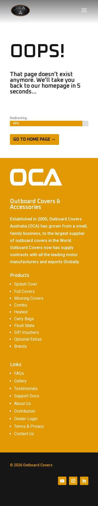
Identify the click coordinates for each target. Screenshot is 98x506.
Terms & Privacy (29, 426)
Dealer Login (25, 418)
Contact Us (24, 433)
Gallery (20, 380)
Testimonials (26, 388)
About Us (22, 403)
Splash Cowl (25, 284)
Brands (20, 346)
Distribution (24, 411)
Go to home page (31, 139)
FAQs (19, 373)
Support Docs (26, 395)
